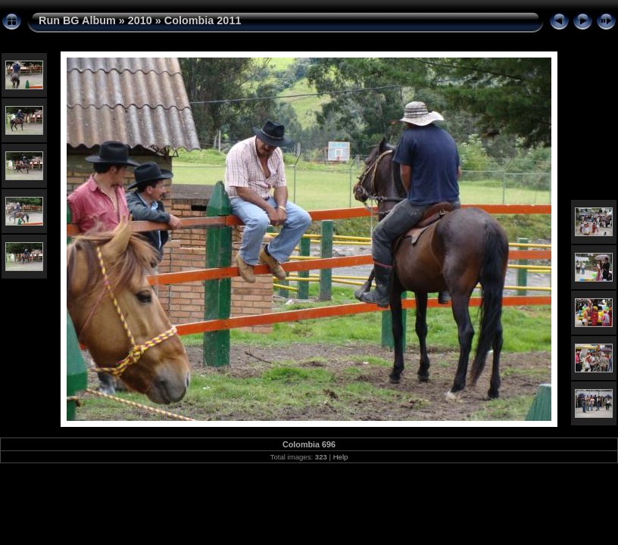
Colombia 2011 (203, 20)
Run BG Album (77, 20)
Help (340, 457)
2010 (140, 20)
